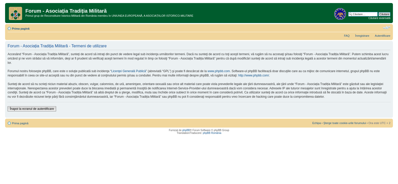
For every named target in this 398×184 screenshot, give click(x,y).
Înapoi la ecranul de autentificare (32, 109)
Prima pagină (20, 28)
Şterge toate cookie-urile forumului (344, 123)
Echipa (316, 123)
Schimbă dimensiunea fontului (386, 27)
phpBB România (212, 133)
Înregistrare (362, 35)
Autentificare (382, 35)
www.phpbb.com (219, 71)
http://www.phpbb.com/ (253, 75)
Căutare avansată (379, 17)
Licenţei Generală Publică (128, 71)
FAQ (347, 35)
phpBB (186, 130)
